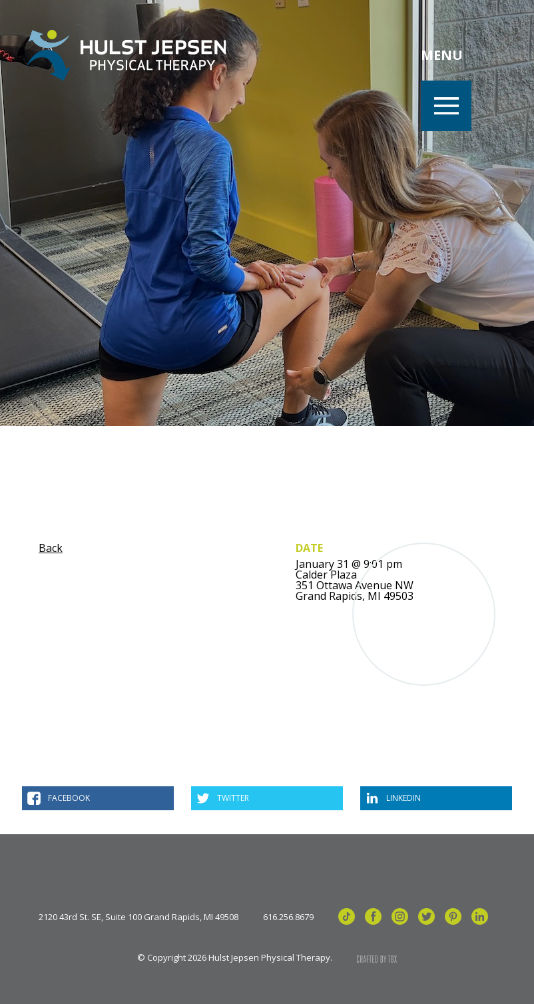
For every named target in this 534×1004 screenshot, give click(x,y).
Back (51, 548)
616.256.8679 (288, 917)
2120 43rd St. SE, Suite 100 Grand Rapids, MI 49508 (138, 917)
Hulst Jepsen (126, 55)
